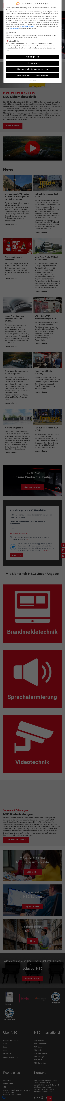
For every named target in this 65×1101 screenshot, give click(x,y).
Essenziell (12, 32)
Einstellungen (14, 28)
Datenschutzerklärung (27, 26)
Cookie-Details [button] (32, 80)
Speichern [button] (32, 63)
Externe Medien (13, 41)
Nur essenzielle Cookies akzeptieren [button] (32, 69)
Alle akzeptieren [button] (32, 57)
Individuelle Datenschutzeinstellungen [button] (32, 75)
